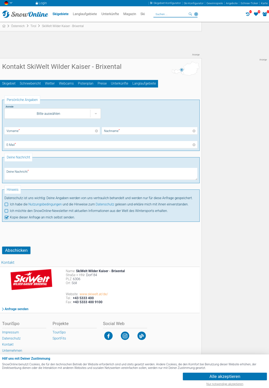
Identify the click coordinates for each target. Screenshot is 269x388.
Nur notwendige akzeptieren (224, 384)
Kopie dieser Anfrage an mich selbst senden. (42, 217)
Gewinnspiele (214, 3)
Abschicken (16, 250)
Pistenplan (86, 83)
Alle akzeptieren (225, 376)
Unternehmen (12, 351)
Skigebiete (61, 14)
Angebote (232, 3)
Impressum (10, 332)
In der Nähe (196, 14)
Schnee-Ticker (249, 3)
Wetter (50, 83)
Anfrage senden (16, 309)
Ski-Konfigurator (193, 3)
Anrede (9, 106)
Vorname (13, 131)
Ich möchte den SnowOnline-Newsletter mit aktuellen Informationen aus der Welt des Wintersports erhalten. (89, 211)
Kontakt (7, 344)
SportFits (59, 338)
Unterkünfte (119, 83)
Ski (142, 14)
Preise (102, 83)
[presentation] (34, 234)
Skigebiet (9, 83)
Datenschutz (105, 204)
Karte (264, 3)
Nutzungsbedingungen (45, 204)
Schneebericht (30, 83)
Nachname (112, 131)
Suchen (190, 14)
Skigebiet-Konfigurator (167, 3)
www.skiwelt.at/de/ (94, 294)
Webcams (66, 83)
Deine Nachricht (18, 172)
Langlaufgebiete (144, 83)
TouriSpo (59, 332)
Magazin (129, 14)
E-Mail (11, 145)
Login (43, 3)
